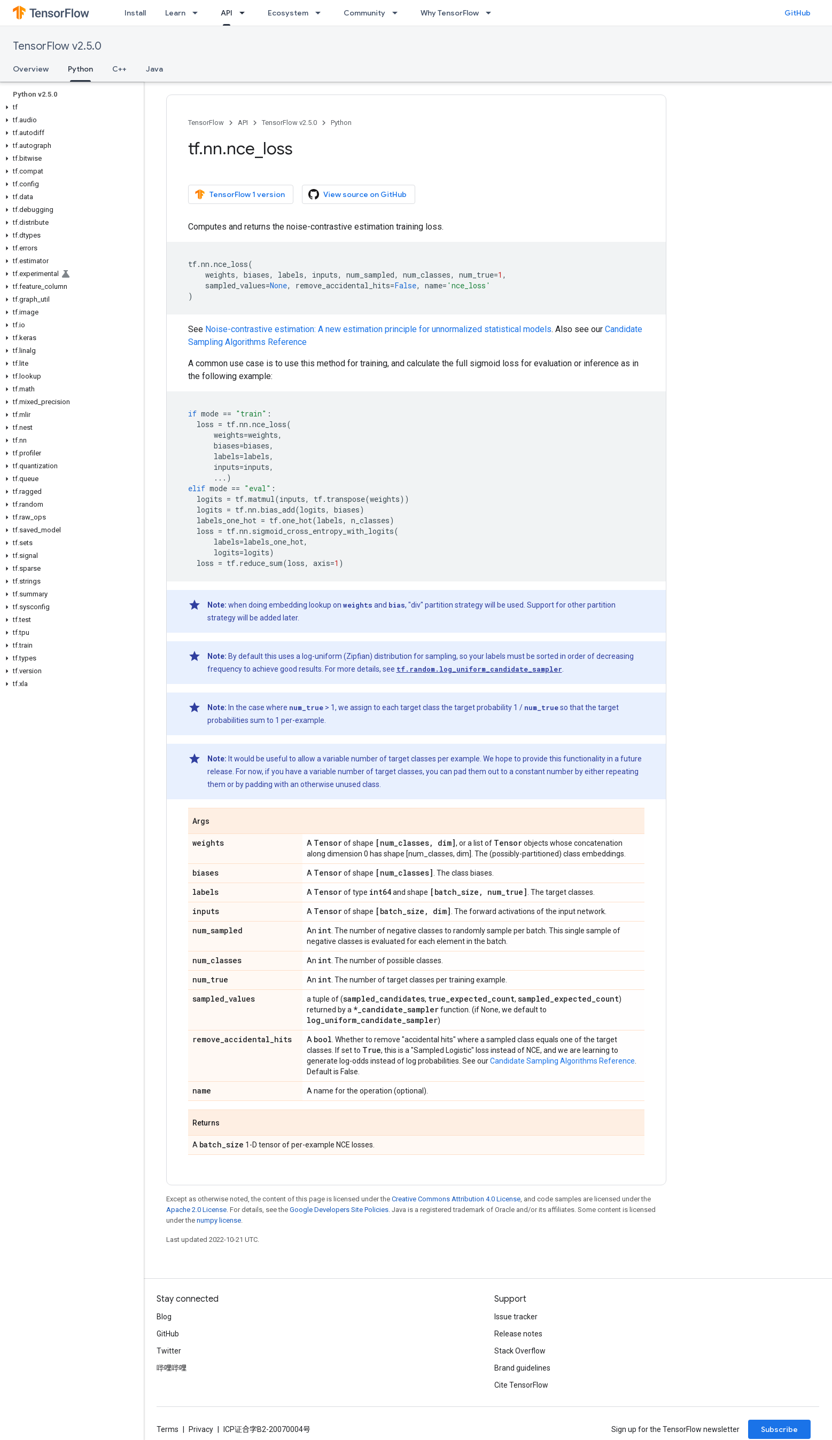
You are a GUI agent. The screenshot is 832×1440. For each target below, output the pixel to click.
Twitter (169, 1351)
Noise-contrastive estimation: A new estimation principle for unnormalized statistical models (378, 329)
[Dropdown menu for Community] (398, 13)
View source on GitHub (357, 194)
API (243, 123)
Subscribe (779, 1429)
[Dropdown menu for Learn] (198, 13)
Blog (164, 1316)
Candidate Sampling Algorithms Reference (562, 1061)
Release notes (518, 1333)
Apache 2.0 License (196, 1210)
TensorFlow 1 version (240, 194)
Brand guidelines (522, 1368)
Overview (31, 69)
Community (364, 13)
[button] (69, 107)
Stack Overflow (520, 1351)
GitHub (797, 13)
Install (135, 13)
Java (154, 69)
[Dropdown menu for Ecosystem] (321, 13)
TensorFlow (206, 123)
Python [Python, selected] (80, 69)
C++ (119, 69)
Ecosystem (288, 13)
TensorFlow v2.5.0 (57, 46)
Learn (175, 13)
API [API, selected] (226, 13)
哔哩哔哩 (171, 1368)
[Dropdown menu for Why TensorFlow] (491, 13)
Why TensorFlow (450, 13)
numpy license (219, 1220)
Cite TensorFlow (521, 1385)
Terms (167, 1429)
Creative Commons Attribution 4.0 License (456, 1199)
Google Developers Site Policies (339, 1210)
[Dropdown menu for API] (245, 13)
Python (341, 123)
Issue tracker (516, 1316)
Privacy (201, 1429)
